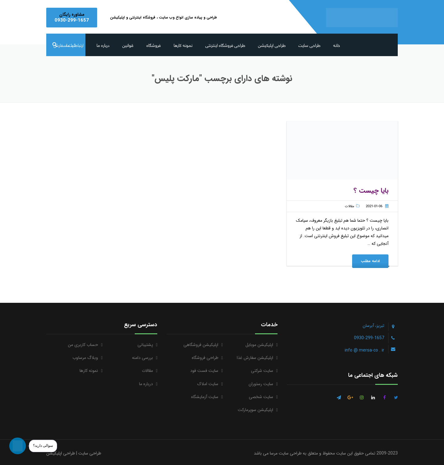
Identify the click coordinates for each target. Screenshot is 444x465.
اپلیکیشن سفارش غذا (255, 357)
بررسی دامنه (142, 357)
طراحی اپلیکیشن (272, 45)
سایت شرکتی (262, 370)
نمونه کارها (183, 45)
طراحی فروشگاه (205, 357)
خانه (336, 45)
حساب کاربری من (83, 344)
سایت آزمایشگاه (204, 396)
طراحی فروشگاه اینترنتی (225, 45)
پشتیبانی (145, 344)
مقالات (349, 206)
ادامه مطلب (370, 261)
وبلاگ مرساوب (85, 357)
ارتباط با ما (75, 45)
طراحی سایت (309, 45)
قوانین (128, 45)
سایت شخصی (261, 396)
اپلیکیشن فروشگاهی (200, 344)
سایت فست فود (204, 370)
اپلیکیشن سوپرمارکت (255, 409)
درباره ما (103, 45)
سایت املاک (207, 384)
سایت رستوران (261, 384)
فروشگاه (153, 45)
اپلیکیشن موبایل (259, 344)
